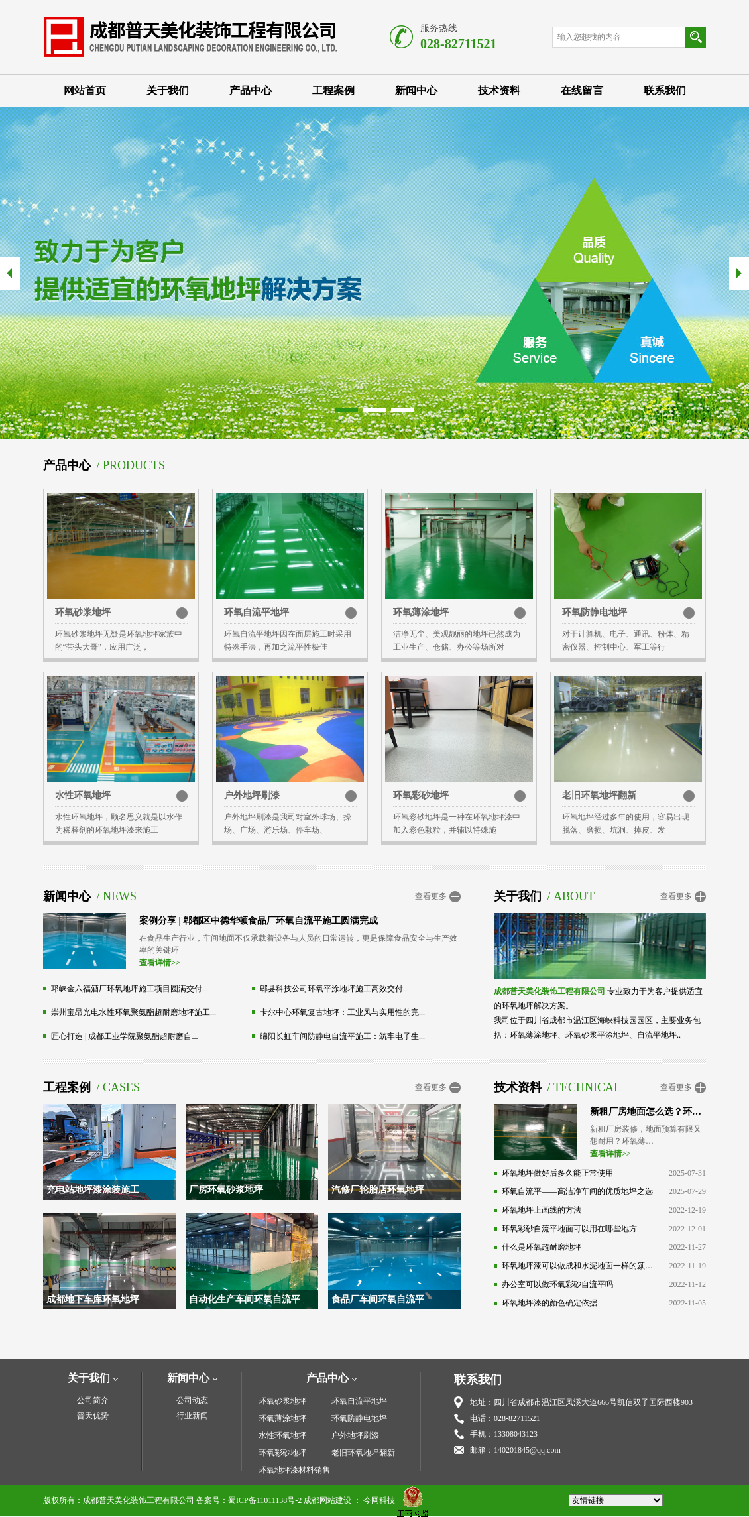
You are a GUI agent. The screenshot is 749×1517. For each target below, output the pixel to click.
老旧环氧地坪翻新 (599, 795)
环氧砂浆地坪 (83, 612)
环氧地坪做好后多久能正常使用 (557, 1173)
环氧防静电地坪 (594, 612)
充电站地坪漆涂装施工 (92, 1190)
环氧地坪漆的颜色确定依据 (549, 1302)
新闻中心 (416, 90)
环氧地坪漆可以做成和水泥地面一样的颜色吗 (577, 1265)
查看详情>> (159, 962)
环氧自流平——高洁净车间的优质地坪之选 (577, 1191)
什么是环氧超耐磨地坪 (541, 1247)
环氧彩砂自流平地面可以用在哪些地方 (569, 1228)
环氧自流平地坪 (256, 612)
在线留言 (582, 90)
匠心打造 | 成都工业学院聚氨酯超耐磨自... (124, 1036)
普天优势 (93, 1415)
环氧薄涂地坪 (421, 612)
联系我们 (665, 90)
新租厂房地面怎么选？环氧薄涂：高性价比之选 (648, 1112)
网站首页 (85, 90)
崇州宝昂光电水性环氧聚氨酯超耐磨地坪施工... (133, 1012)
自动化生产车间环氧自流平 (244, 1299)
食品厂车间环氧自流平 (377, 1299)
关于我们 (167, 90)
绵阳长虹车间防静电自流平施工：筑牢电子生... (342, 1036)
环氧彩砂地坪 (421, 795)
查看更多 (431, 896)
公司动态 (192, 1400)
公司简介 (93, 1400)
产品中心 (250, 90)
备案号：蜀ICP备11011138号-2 (249, 1500)
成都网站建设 (327, 1500)
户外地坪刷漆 (252, 795)
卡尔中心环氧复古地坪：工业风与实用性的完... (342, 1012)
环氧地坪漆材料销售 (294, 1470)
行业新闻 (192, 1415)
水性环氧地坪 (83, 795)
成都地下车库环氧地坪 (92, 1299)
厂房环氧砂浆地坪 (226, 1190)
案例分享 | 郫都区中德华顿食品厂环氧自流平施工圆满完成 (258, 921)
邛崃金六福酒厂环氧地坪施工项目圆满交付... (129, 988)
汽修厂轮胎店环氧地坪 (377, 1190)
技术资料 (499, 90)
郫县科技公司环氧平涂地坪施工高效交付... (334, 988)
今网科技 (379, 1500)
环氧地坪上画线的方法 (541, 1210)
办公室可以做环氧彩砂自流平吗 (557, 1284)
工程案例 (333, 90)
